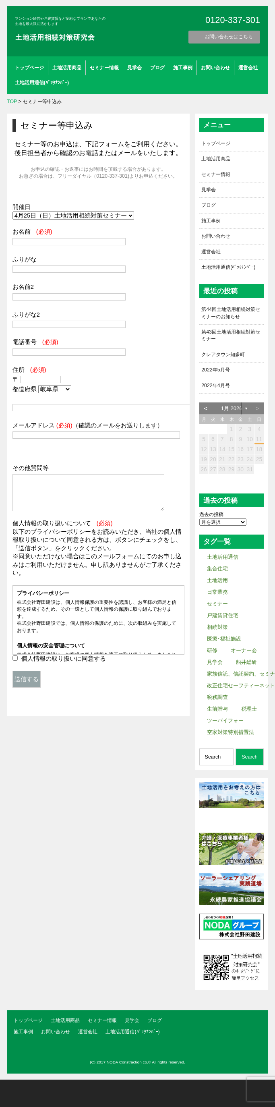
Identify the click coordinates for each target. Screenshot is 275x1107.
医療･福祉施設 (224, 639)
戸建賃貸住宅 (222, 616)
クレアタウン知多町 (223, 355)
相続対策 (217, 627)
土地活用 (217, 581)
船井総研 (246, 662)
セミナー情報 (104, 67)
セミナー (217, 604)
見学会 (134, 67)
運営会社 (248, 67)
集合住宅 (217, 569)
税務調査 (217, 697)
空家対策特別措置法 (230, 733)
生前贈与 (217, 709)
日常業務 (217, 592)
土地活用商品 (66, 67)
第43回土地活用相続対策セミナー (230, 336)
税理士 (249, 709)
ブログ (157, 67)
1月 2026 (231, 409)
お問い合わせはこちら (229, 36)
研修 (212, 651)
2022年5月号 (215, 370)
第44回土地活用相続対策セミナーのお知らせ (230, 313)
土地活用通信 (222, 557)
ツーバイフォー (225, 721)
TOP (12, 101)
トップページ (29, 67)
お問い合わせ (215, 67)
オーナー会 (244, 651)
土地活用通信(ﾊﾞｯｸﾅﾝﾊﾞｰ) (42, 82)
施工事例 (182, 67)
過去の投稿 (211, 515)
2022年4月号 (215, 386)
